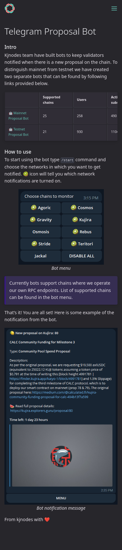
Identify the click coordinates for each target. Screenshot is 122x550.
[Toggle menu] (114, 8)
